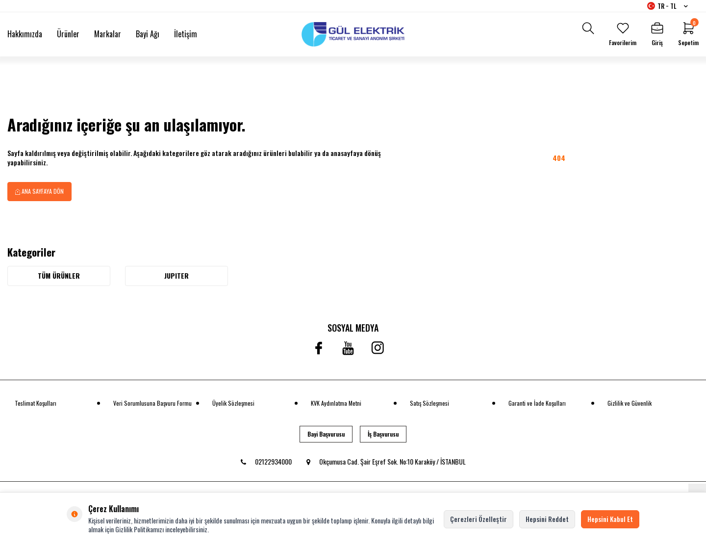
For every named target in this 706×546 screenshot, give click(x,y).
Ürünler (68, 34)
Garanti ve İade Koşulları (537, 403)
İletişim (185, 34)
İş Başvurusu (383, 434)
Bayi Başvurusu (326, 434)
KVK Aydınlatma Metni (336, 403)
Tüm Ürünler (59, 275)
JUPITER (176, 275)
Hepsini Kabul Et (610, 519)
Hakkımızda (24, 34)
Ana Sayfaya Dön (39, 191)
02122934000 (266, 461)
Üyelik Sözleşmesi (233, 403)
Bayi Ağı (147, 34)
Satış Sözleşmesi (429, 403)
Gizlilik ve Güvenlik (629, 403)
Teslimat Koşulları (35, 403)
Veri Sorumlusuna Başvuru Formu (152, 403)
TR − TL (667, 6)
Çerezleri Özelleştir (478, 519)
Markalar (107, 34)
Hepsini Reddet (547, 519)
